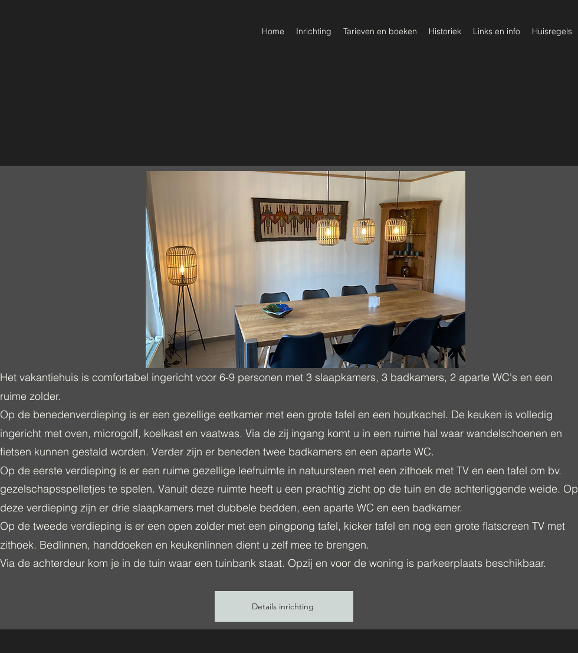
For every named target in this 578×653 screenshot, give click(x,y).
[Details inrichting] (284, 606)
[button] (305, 269)
